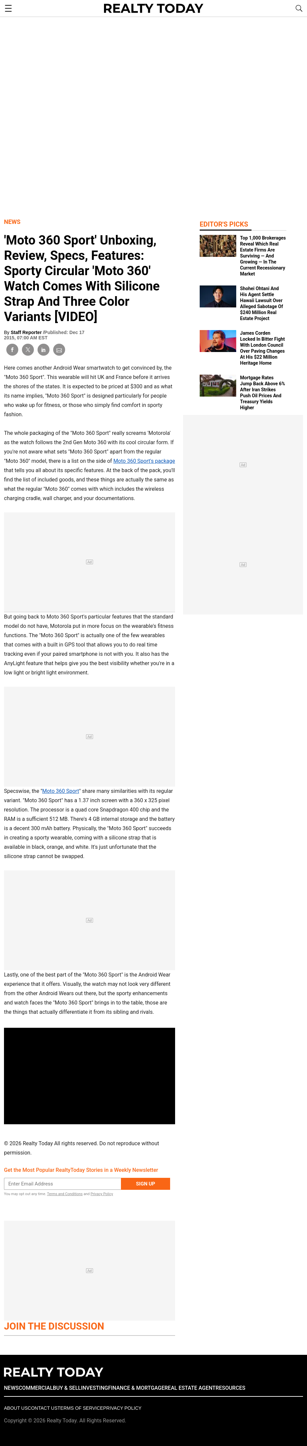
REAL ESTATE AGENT (190, 1388)
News (12, 221)
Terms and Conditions (64, 1194)
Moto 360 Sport (60, 791)
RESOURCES (231, 1388)
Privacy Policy (101, 1194)
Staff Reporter (27, 332)
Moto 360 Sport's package (144, 461)
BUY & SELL (67, 1388)
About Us (16, 1408)
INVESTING (94, 1388)
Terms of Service (80, 1408)
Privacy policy (122, 1408)
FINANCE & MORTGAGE (136, 1388)
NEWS (11, 1388)
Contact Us (42, 1408)
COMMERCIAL (36, 1388)
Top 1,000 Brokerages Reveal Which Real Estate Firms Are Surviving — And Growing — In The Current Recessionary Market (263, 255)
